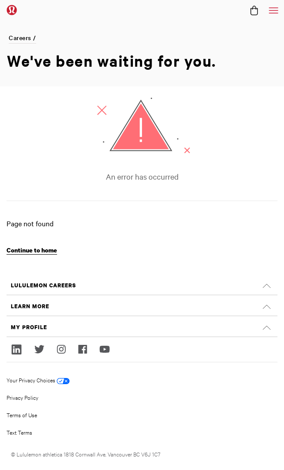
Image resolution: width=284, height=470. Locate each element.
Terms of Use (22, 415)
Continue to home (32, 250)
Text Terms (19, 432)
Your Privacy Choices (38, 380)
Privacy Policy (22, 397)
